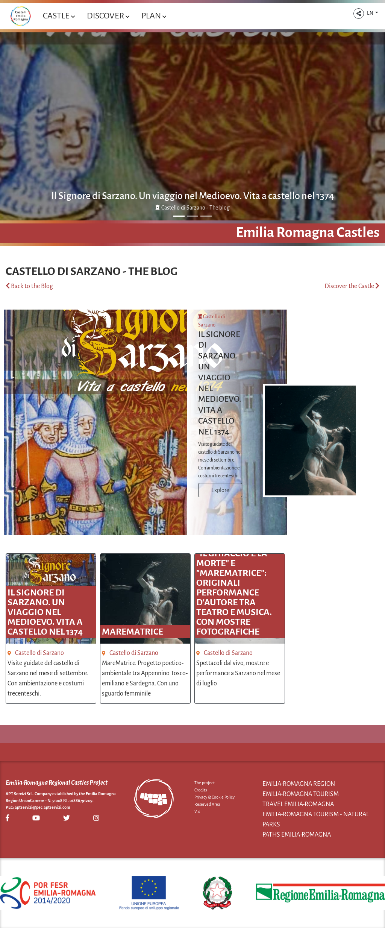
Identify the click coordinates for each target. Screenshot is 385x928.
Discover (108, 15)
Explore (220, 490)
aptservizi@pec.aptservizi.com (42, 807)
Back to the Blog (29, 286)
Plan (153, 15)
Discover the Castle (351, 286)
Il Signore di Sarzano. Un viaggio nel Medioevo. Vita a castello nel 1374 (192, 196)
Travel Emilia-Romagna (298, 804)
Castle (59, 15)
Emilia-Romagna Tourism (300, 794)
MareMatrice (132, 631)
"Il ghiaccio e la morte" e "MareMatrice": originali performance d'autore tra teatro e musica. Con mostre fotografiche (234, 592)
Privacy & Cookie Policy (214, 797)
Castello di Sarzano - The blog (192, 208)
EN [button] (370, 13)
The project (204, 783)
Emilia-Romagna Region (298, 784)
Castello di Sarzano (39, 653)
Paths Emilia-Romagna (296, 834)
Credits (200, 790)
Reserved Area (207, 804)
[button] (358, 13)
